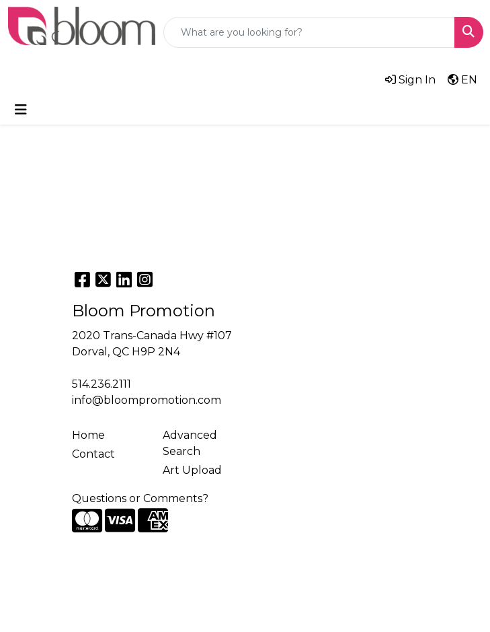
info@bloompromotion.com (146, 400)
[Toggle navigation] (21, 109)
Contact (93, 454)
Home (88, 435)
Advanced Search (190, 443)
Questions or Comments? (140, 498)
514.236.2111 (101, 384)
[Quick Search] (309, 32)
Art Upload (192, 470)
